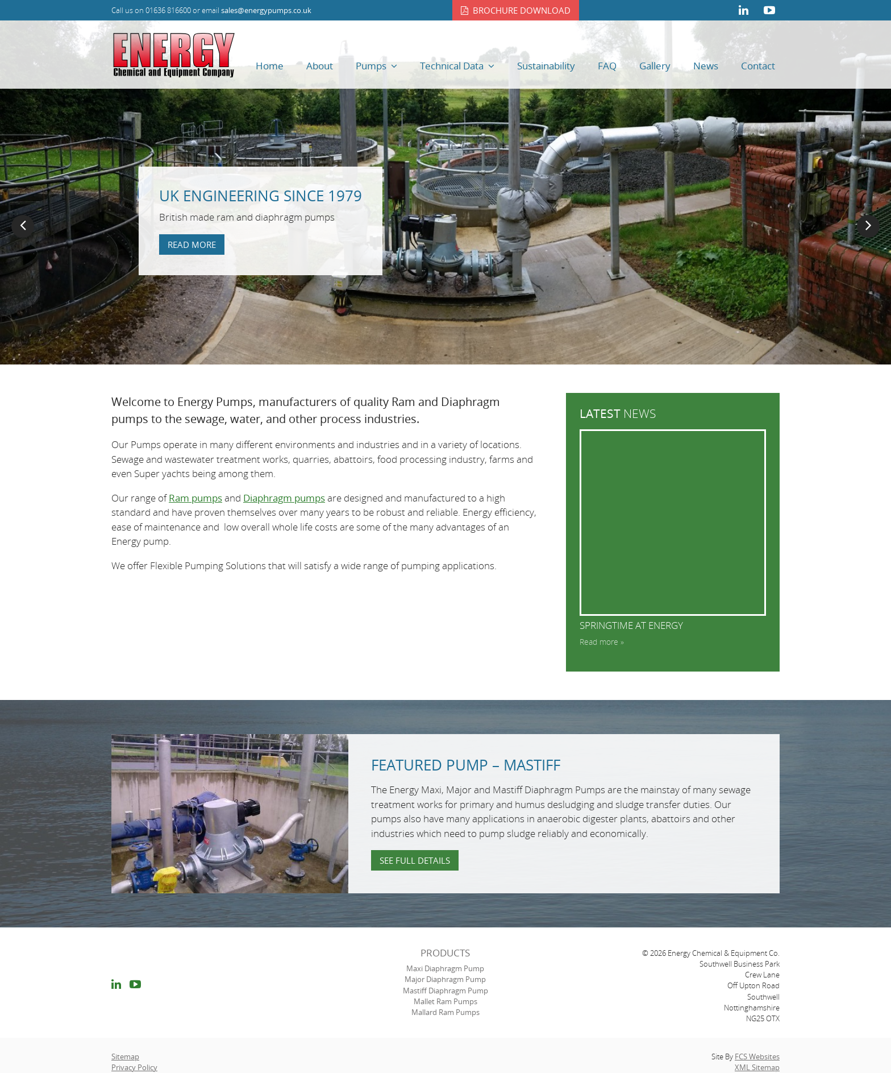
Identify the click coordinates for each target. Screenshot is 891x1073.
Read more (192, 244)
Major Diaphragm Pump (445, 979)
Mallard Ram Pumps (445, 1012)
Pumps (371, 65)
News (705, 65)
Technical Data (452, 65)
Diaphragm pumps (284, 497)
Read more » (602, 641)
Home (270, 65)
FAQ (607, 65)
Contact (758, 65)
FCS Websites (757, 1056)
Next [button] (868, 226)
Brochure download (522, 10)
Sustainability (546, 65)
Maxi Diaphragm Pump (445, 968)
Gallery (655, 65)
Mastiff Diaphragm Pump (445, 990)
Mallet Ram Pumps (445, 1001)
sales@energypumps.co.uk (266, 10)
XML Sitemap (757, 1067)
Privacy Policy (134, 1067)
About (319, 65)
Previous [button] (22, 226)
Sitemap (125, 1056)
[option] (445, 192)
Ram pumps (195, 497)
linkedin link (743, 10)
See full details (415, 860)
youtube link (769, 10)
